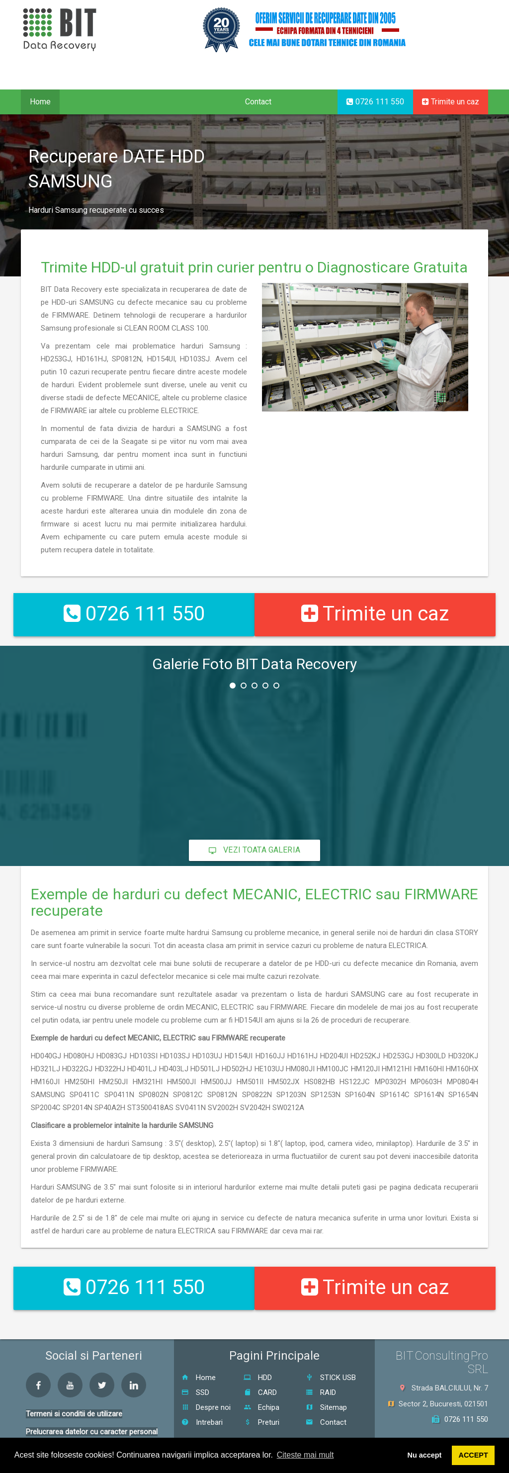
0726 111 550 (375, 101)
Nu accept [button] (425, 1455)
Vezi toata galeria (254, 841)
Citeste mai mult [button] (305, 1455)
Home (40, 101)
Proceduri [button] (140, 101)
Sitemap (326, 1389)
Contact (258, 101)
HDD (258, 1359)
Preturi (261, 1404)
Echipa (261, 1389)
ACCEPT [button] (473, 1455)
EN (448, 88)
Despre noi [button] (203, 101)
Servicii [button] (84, 101)
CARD (260, 1374)
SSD (195, 1374)
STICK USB (331, 1359)
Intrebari (202, 1404)
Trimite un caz (450, 101)
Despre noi (206, 1389)
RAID (321, 1374)
